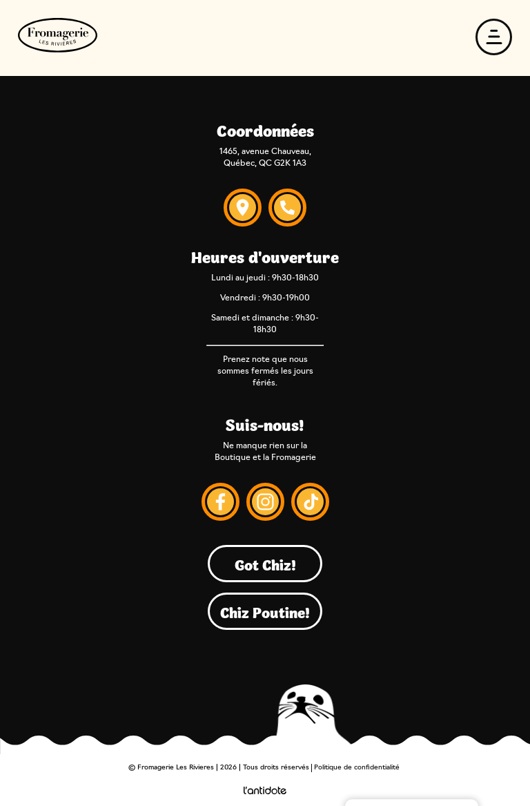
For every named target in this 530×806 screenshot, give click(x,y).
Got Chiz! (265, 564)
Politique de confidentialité (357, 767)
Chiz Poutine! (265, 611)
